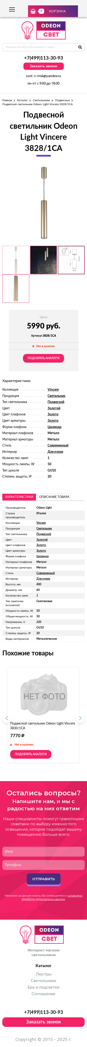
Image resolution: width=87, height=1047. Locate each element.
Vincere (53, 389)
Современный (58, 445)
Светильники (41, 100)
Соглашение (43, 994)
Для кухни (55, 452)
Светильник (56, 396)
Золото (53, 414)
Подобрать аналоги (43, 358)
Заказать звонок (44, 66)
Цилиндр (54, 427)
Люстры (44, 974)
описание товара (54, 497)
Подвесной (56, 402)
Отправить (43, 879)
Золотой (54, 408)
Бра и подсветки (43, 987)
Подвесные (62, 100)
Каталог (22, 100)
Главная (7, 100)
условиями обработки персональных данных (52, 897)
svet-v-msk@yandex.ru (43, 76)
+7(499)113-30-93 (43, 58)
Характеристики (19, 497)
